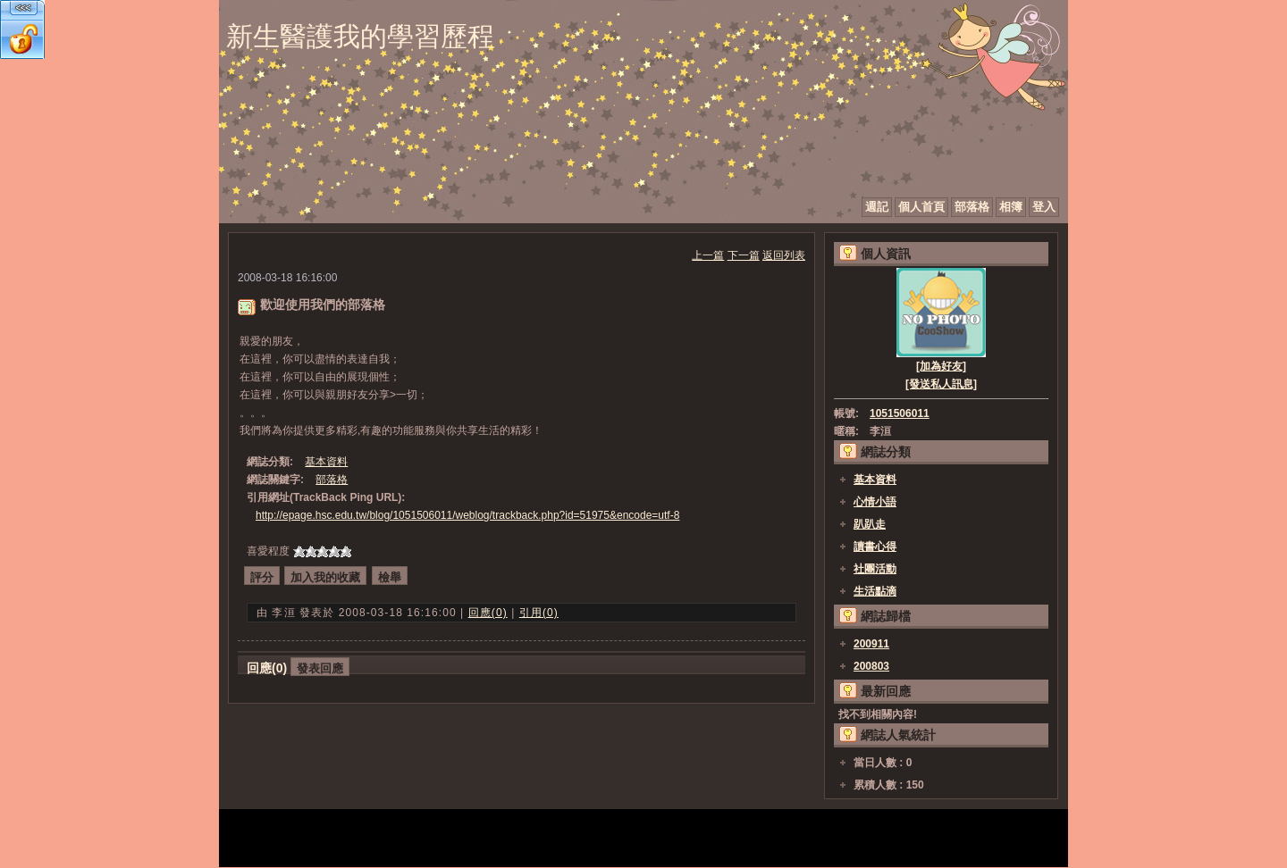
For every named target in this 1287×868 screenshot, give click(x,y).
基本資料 (326, 461)
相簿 (1010, 206)
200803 (871, 666)
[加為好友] (941, 366)
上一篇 (708, 255)
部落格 (972, 206)
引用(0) (539, 612)
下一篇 (744, 255)
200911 (871, 644)
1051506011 (900, 413)
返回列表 (783, 255)
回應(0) (488, 612)
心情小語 (875, 502)
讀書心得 (875, 546)
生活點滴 (875, 591)
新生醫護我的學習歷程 (360, 36)
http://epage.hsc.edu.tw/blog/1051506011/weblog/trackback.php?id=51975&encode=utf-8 (467, 515)
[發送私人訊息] (941, 384)
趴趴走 (870, 524)
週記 (876, 206)
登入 (1044, 206)
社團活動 (875, 569)
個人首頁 (921, 206)
